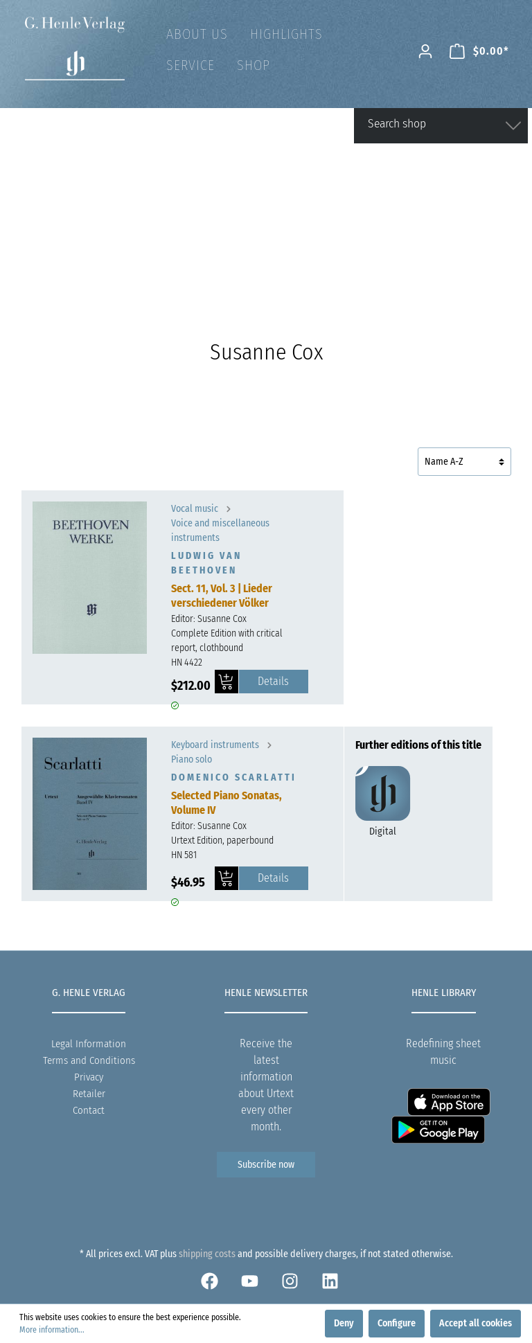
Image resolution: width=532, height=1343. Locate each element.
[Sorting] (464, 461)
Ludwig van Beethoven (206, 563)
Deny (344, 1323)
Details (273, 681)
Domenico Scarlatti (233, 777)
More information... (52, 1330)
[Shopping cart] (479, 51)
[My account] (425, 51)
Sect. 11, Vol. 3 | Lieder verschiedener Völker (221, 596)
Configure (397, 1323)
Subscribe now (266, 1165)
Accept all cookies (475, 1323)
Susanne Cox (222, 619)
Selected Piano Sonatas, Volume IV (226, 803)
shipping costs (207, 1254)
